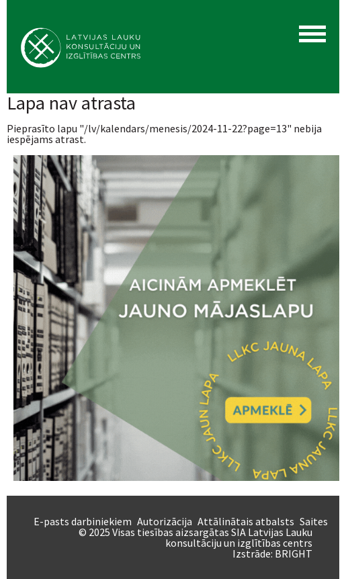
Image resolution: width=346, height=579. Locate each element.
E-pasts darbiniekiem (83, 521)
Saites (314, 521)
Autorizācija (164, 521)
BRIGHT (293, 553)
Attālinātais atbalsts (246, 521)
